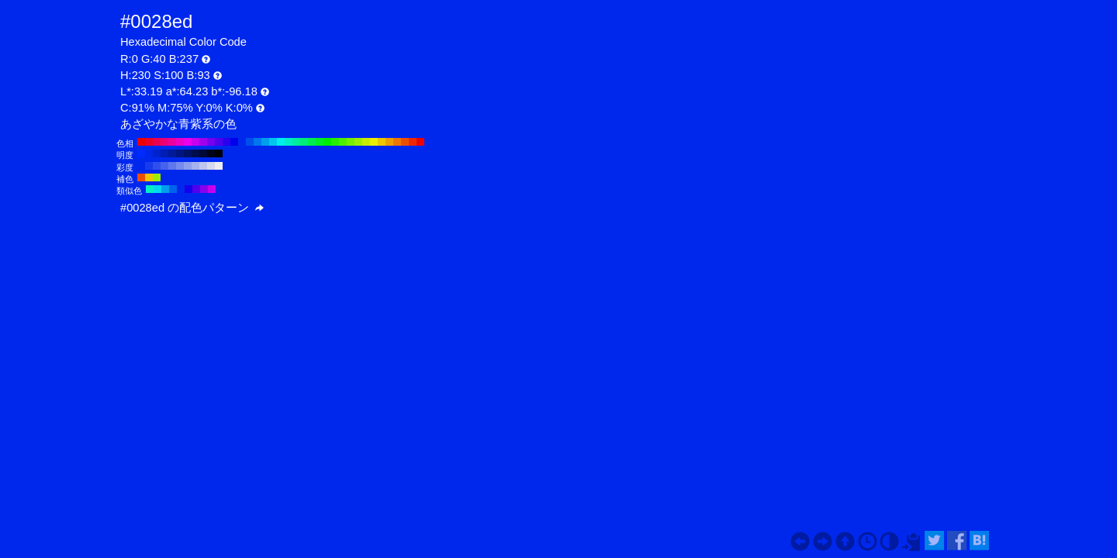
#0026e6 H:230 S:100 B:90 (149, 153)
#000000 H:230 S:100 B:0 (219, 153)
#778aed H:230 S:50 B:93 (180, 166)
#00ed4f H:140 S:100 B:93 (312, 142)
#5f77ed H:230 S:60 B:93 (172, 166)
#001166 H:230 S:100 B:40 (188, 153)
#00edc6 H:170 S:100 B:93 (288, 142)
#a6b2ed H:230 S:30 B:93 (195, 166)
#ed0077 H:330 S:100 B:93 (164, 142)
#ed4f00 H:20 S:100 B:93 (405, 142)
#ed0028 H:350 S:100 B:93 (149, 142)
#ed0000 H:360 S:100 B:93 (141, 142)
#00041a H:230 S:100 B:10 (211, 153)
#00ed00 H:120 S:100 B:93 (327, 142)
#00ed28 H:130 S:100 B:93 (319, 142)
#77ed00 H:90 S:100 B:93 (350, 142)
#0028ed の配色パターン (192, 208)
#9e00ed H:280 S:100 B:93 (203, 142)
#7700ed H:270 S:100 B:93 (211, 142)
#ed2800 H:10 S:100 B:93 (413, 142)
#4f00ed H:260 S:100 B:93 (219, 142)
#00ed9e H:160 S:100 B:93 (296, 142)
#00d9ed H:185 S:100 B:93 (157, 189)
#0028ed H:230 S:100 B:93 (242, 142)
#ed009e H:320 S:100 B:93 (172, 142)
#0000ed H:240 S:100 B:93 (234, 142)
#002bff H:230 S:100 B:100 (141, 153)
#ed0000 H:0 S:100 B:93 (420, 142)
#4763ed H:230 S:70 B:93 (164, 166)
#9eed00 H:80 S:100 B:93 (358, 142)
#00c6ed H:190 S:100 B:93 (273, 142)
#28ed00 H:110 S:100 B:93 (335, 142)
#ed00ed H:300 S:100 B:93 (188, 142)
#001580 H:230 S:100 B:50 (180, 153)
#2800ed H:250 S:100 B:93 (226, 142)
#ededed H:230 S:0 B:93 (219, 166)
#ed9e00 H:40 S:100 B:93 (389, 142)
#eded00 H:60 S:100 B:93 (374, 142)
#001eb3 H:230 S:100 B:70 (164, 153)
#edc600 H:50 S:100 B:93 (382, 142)
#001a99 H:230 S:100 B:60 (172, 153)
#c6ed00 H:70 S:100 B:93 (366, 142)
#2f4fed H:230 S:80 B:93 (157, 166)
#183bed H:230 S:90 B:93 (149, 166)
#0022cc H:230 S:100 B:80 (157, 153)
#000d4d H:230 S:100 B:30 (195, 153)
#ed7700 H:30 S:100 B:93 (397, 142)
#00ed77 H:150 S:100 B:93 (304, 142)
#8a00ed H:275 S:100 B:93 (204, 189)
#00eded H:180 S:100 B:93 (281, 142)
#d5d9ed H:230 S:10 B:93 (211, 166)
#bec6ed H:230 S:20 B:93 (203, 166)
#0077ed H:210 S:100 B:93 (257, 142)
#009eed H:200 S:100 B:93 (265, 142)
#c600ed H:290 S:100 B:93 (195, 142)
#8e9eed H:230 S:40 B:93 (188, 166)
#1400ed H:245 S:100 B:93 (188, 189)
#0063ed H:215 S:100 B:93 (173, 189)
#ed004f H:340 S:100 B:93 (157, 142)
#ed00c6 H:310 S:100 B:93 (180, 142)
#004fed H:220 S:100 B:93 (250, 142)
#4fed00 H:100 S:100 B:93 (343, 142)
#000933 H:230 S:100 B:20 (203, 153)
